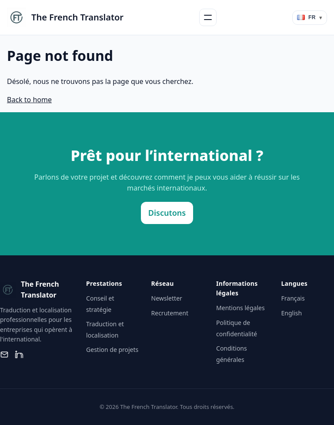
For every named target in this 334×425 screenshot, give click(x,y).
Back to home (29, 99)
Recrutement (169, 313)
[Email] (4, 354)
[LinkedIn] (19, 354)
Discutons (167, 212)
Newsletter (166, 298)
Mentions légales (240, 308)
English (291, 313)
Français (293, 298)
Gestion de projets (112, 349)
